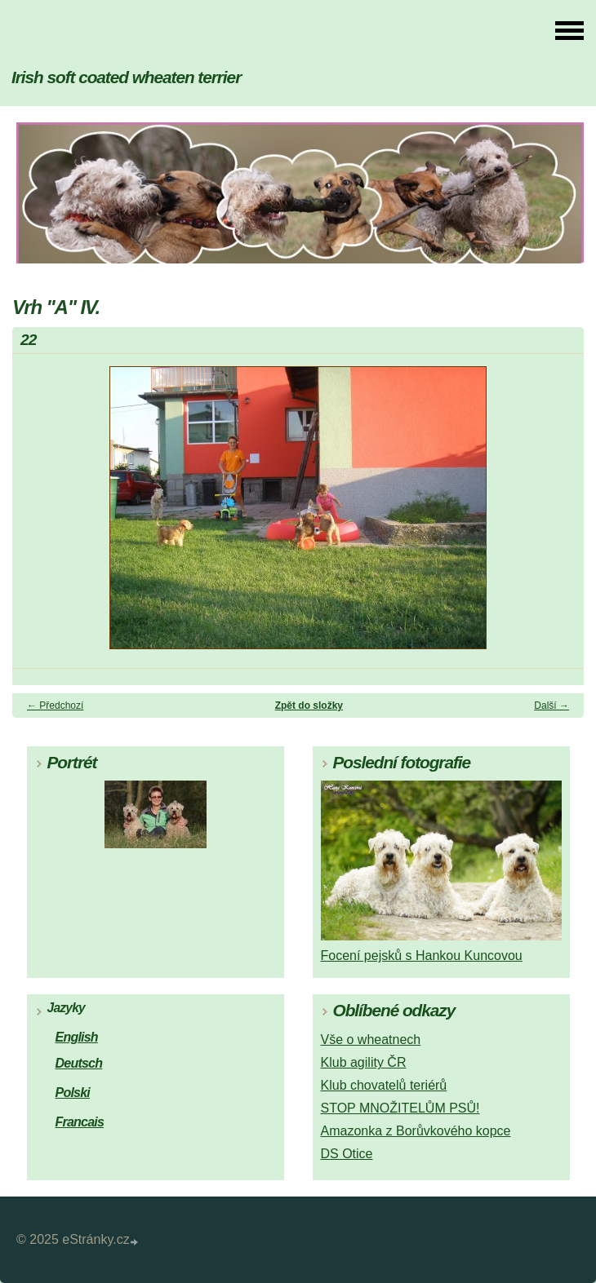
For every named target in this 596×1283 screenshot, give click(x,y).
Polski (73, 1092)
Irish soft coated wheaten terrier (126, 77)
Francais (80, 1122)
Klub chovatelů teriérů (384, 1085)
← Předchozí (55, 705)
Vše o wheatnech (371, 1039)
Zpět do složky (309, 705)
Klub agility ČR (364, 1062)
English (77, 1037)
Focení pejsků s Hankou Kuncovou (422, 955)
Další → (551, 705)
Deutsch (79, 1063)
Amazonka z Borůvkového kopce (416, 1131)
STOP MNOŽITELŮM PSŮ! (400, 1108)
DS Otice (347, 1154)
